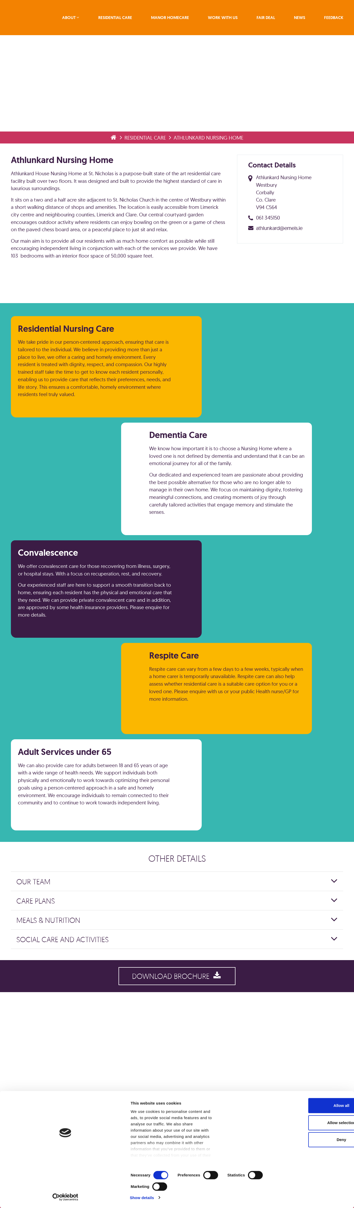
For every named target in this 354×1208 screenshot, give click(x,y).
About (74, 19)
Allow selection (310, 1157)
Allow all (311, 1139)
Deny (311, 1174)
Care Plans (37, 983)
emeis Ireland (34, 19)
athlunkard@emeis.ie (281, 251)
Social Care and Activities (64, 1021)
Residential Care (119, 19)
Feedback (331, 19)
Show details (273, 1198)
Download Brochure (177, 1061)
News (298, 19)
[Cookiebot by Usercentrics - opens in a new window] (33, 1198)
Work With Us (224, 19)
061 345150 (270, 241)
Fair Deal (266, 19)
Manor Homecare (173, 19)
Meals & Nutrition (50, 1002)
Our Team (35, 963)
